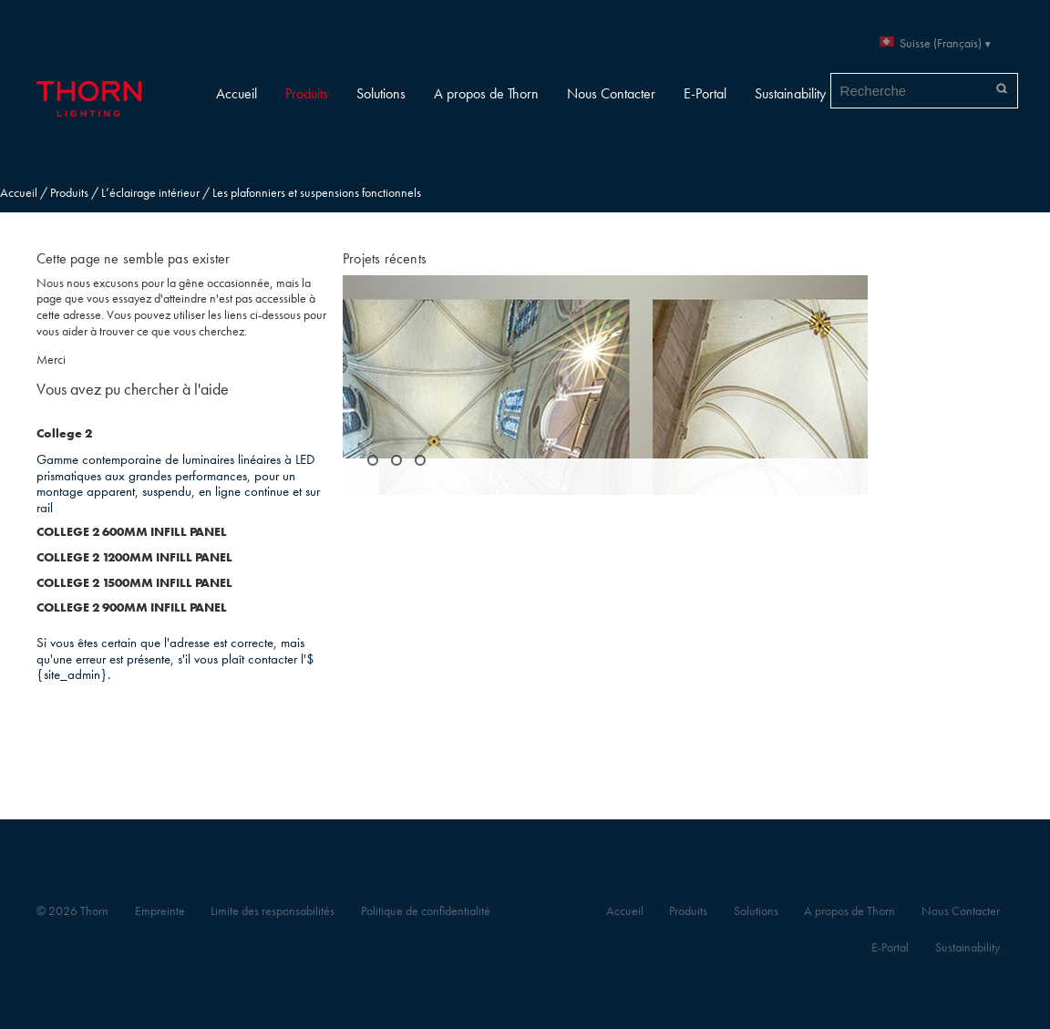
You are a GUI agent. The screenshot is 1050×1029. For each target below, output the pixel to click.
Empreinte (160, 911)
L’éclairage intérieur (150, 193)
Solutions (381, 93)
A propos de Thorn (486, 93)
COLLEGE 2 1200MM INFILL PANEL (134, 557)
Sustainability (790, 93)
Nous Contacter (611, 93)
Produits (306, 93)
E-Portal (705, 93)
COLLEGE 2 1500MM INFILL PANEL (134, 583)
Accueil (236, 93)
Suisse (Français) (941, 43)
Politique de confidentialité (425, 911)
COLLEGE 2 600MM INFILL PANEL (131, 532)
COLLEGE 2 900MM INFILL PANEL (131, 607)
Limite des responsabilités (273, 911)
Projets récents (385, 258)
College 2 (64, 433)
